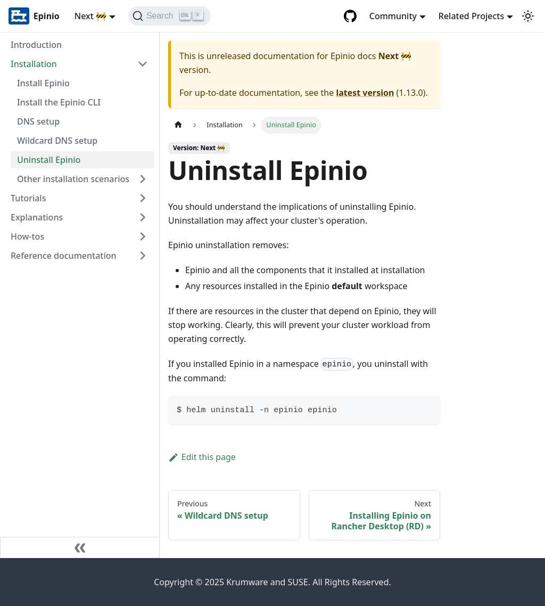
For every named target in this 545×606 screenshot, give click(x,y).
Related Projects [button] (471, 16)
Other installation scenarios (73, 179)
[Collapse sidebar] (80, 547)
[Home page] (178, 125)
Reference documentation (64, 255)
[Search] (169, 16)
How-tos (27, 236)
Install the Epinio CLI (59, 102)
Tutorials (28, 198)
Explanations (37, 217)
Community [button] (393, 16)
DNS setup (38, 121)
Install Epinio (43, 83)
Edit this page (202, 457)
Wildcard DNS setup (57, 140)
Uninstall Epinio (48, 160)
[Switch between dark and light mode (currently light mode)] (527, 15)
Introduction (36, 45)
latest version (365, 93)
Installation (34, 64)
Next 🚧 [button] (90, 16)
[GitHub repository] (350, 15)
